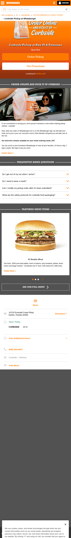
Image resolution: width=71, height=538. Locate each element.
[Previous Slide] (28, 279)
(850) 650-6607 (16, 349)
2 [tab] (35, 279)
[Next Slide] (42, 279)
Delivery (40, 73)
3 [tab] (38, 279)
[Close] (65, 529)
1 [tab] (32, 279)
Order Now (7, 153)
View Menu (14, 365)
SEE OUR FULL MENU (34, 287)
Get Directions (23, 65)
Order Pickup (35, 56)
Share (35, 302)
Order (64, 2)
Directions (60, 313)
